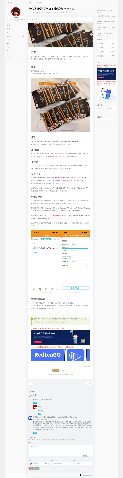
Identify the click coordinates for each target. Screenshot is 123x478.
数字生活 (68, 12)
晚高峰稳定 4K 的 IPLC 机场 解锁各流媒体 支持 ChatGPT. (47, 328)
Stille (30, 12)
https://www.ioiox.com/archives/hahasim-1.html (53, 322)
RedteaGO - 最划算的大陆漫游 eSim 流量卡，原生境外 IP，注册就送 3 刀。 (53, 347)
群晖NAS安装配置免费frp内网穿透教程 (108, 22)
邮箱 (52, 460)
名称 (30, 460)
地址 (74, 460)
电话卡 (110, 108)
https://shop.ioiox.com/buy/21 (48, 71)
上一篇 (32, 383)
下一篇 (89, 383)
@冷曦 (40, 411)
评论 (30, 442)
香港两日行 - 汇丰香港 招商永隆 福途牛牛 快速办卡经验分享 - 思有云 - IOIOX (55, 417)
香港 (99, 108)
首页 (31, 19)
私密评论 (85, 456)
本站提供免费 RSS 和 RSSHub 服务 (106, 16)
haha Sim (104, 108)
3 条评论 (55, 12)
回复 (35, 402)
